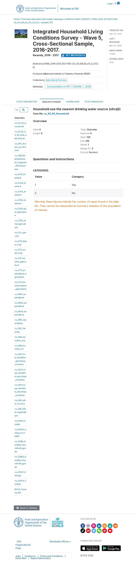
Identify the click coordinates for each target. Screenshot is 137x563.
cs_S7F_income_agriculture (20, 261)
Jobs (18, 556)
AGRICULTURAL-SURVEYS (77, 19)
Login (110, 3)
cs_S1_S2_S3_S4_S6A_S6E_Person (21, 135)
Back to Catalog (27, 508)
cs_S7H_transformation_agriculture (21, 285)
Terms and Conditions (51, 556)
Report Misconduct (41, 558)
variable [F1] (47, 22)
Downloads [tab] (72, 101)
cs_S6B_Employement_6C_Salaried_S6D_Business (20, 162)
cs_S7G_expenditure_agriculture (20, 273)
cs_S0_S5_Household (56, 113)
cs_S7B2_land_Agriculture (20, 224)
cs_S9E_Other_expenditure (20, 412)
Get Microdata (73, 55)
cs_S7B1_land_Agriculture (21, 212)
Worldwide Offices (59, 541)
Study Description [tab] (27, 101)
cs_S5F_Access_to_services (21, 147)
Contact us (30, 556)
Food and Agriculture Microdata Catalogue (42, 19)
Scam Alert (21, 558)
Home (17, 19)
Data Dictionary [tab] (51, 102)
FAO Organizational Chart (22, 544)
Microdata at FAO (69, 8)
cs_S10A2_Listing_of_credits (21, 432)
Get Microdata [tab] (94, 101)
